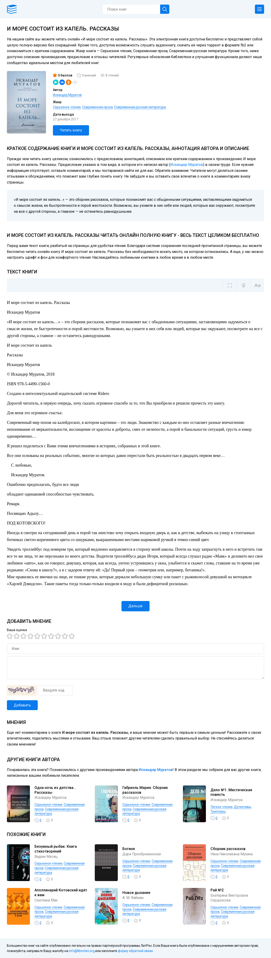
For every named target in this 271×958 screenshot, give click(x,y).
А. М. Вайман (133, 898)
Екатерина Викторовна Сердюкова (229, 897)
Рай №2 (217, 890)
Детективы (242, 807)
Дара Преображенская (142, 854)
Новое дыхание (136, 892)
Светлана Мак (46, 900)
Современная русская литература (140, 107)
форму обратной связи (135, 951)
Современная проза (97, 107)
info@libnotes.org (82, 951)
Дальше (135, 606)
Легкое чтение (221, 807)
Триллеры (218, 811)
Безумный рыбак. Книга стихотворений (56, 848)
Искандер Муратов (67, 95)
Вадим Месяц (46, 856)
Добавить (22, 705)
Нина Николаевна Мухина (232, 854)
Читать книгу (71, 130)
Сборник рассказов (227, 849)
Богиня (128, 849)
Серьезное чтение (67, 107)
